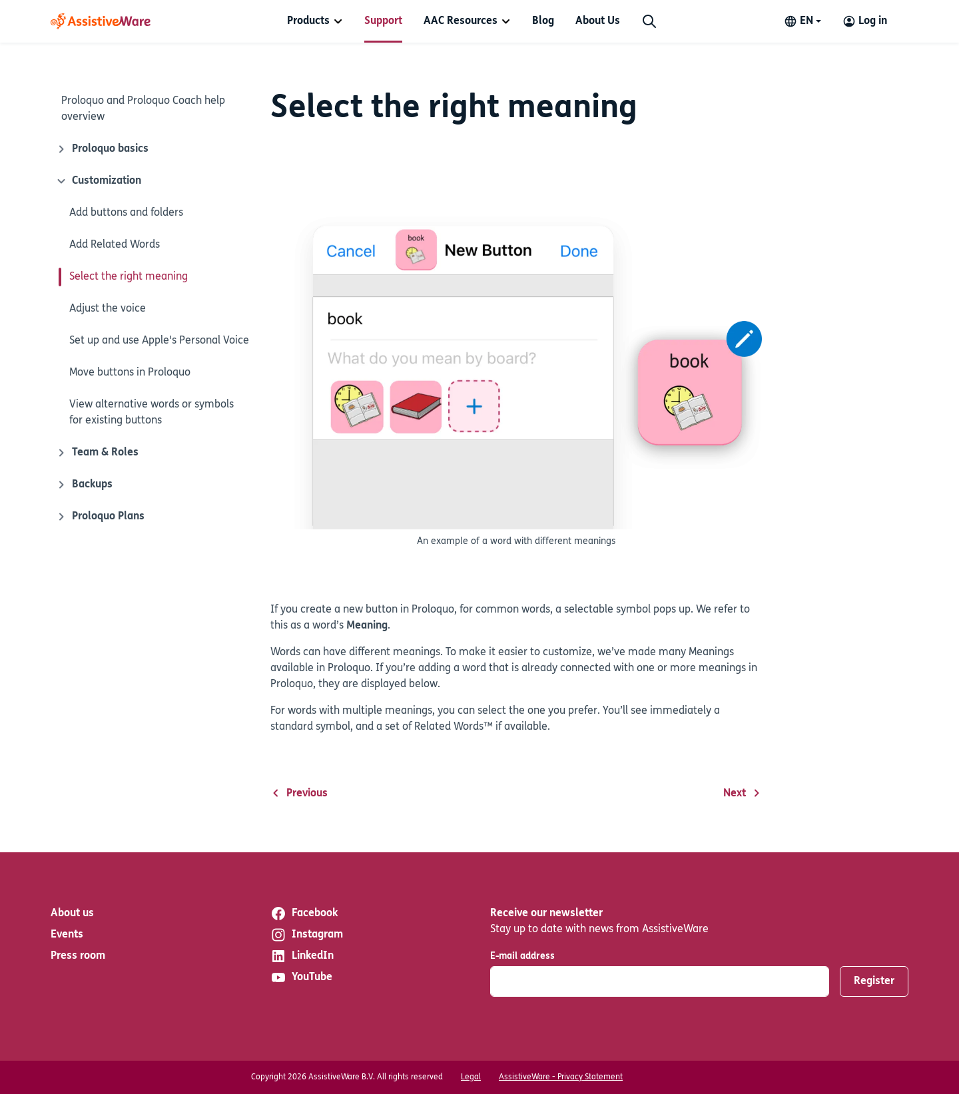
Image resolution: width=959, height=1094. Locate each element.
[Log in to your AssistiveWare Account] (864, 21)
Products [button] (308, 21)
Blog (543, 21)
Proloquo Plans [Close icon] (100, 517)
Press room (78, 956)
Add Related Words (114, 245)
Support (383, 21)
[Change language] (802, 21)
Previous (299, 794)
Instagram (306, 935)
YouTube (301, 977)
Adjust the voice (107, 309)
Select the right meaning (128, 277)
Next (742, 794)
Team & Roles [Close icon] (97, 453)
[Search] (649, 21)
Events (67, 935)
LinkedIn (302, 956)
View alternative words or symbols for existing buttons (151, 413)
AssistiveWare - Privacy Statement (561, 1077)
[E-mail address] (659, 981)
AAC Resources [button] (460, 21)
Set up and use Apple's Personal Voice (159, 341)
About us (72, 913)
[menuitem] (315, 21)
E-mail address (522, 956)
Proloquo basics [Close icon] (102, 149)
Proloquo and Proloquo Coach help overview (143, 109)
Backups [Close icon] (84, 485)
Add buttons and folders (126, 213)
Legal (471, 1077)
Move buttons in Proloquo (129, 373)
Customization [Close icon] (97, 181)
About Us (597, 21)
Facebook (304, 914)
